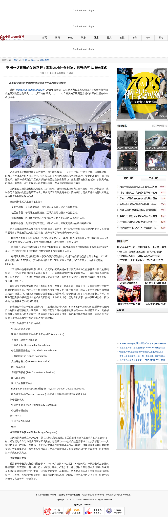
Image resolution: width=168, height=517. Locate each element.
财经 (33, 60)
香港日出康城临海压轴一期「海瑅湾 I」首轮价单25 (142, 356)
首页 (44, 37)
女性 (122, 37)
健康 (96, 37)
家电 (161, 37)
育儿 (109, 37)
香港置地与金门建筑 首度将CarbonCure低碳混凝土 (142, 347)
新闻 (57, 37)
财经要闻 (44, 60)
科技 (70, 37)
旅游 (135, 37)
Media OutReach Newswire (30, 89)
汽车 (148, 37)
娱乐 (83, 37)
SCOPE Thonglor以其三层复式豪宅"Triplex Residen (142, 343)
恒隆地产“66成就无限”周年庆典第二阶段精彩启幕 (141, 352)
